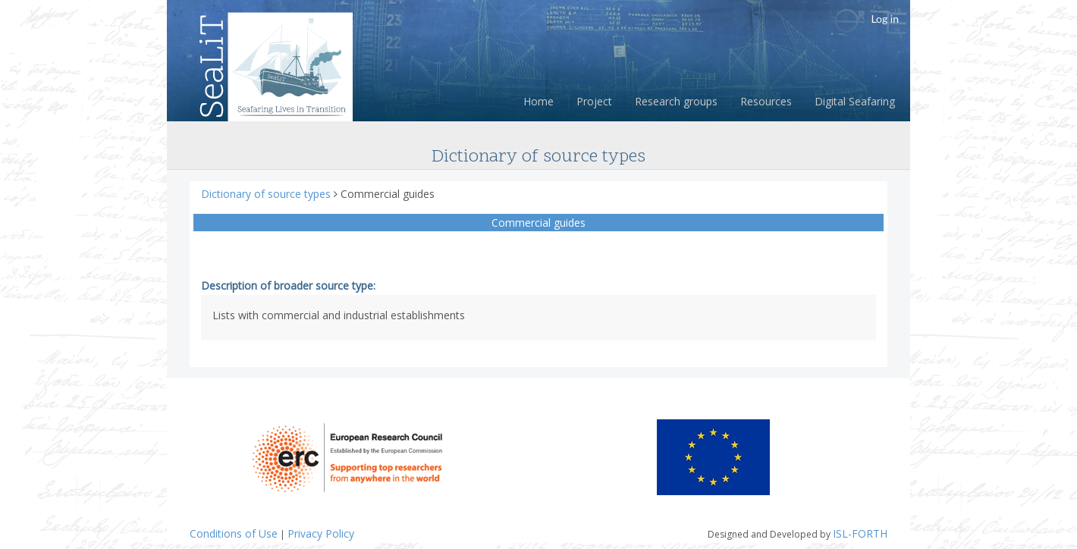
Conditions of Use (234, 533)
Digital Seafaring (855, 101)
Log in (885, 18)
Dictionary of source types (267, 194)
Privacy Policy (320, 533)
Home (538, 101)
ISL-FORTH (860, 533)
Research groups (676, 101)
